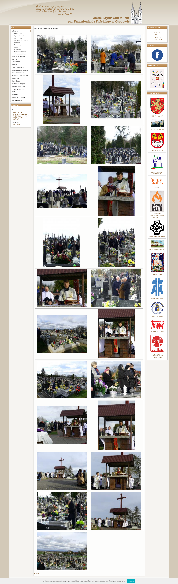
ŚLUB (157, 35)
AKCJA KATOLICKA (157, 298)
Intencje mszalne (19, 38)
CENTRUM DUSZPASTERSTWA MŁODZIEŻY (157, 215)
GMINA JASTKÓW (157, 151)
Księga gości (17, 49)
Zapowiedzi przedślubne (21, 40)
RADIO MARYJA (157, 316)
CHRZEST (157, 32)
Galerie (16, 47)
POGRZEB (157, 37)
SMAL (157, 187)
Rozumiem (131, 581)
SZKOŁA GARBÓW (157, 129)
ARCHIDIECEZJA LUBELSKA (157, 173)
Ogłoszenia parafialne (20, 35)
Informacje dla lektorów (20, 54)
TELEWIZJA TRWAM (157, 331)
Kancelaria (17, 42)
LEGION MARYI (157, 274)
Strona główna (18, 33)
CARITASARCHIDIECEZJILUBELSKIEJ (157, 355)
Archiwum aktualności (20, 51)
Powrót (36, 573)
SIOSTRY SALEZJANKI (157, 249)
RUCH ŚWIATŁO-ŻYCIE (157, 237)
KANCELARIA (157, 40)
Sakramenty (17, 45)
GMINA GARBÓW (157, 116)
